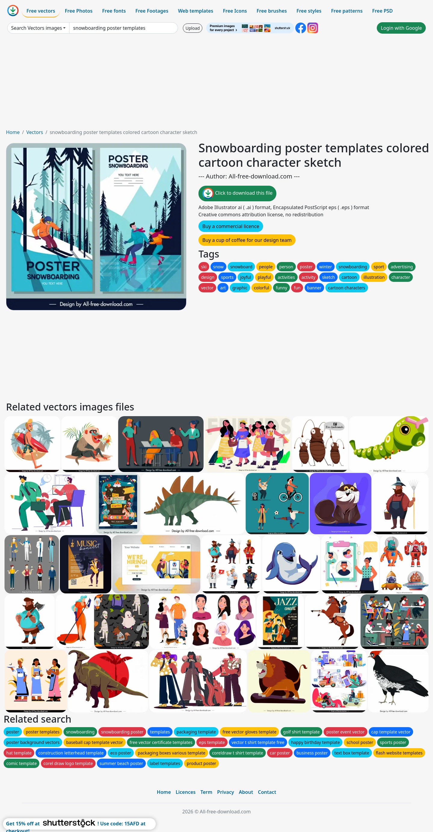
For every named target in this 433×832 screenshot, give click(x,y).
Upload (193, 28)
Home (13, 132)
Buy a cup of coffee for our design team (247, 240)
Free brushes (271, 11)
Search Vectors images (36, 28)
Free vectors (40, 11)
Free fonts (114, 11)
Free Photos (78, 11)
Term (206, 792)
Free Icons (235, 11)
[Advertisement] (216, 83)
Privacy (225, 792)
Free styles (308, 11)
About (246, 792)
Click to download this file (237, 193)
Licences (185, 792)
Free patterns (347, 11)
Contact (267, 792)
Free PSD (382, 11)
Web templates (195, 11)
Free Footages (151, 11)
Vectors (34, 132)
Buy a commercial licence (230, 226)
